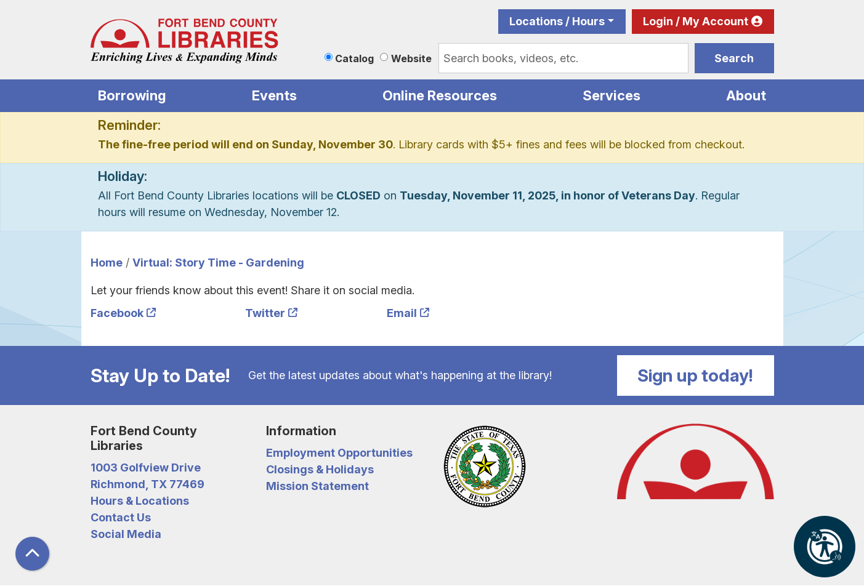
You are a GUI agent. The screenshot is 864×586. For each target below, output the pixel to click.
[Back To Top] (32, 554)
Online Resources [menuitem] (439, 95)
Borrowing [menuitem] (132, 95)
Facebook (117, 313)
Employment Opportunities (339, 452)
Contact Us (121, 517)
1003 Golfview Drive (146, 467)
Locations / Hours (557, 21)
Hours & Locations (140, 500)
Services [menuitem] (611, 95)
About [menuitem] (746, 95)
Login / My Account (695, 21)
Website (411, 58)
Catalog (354, 58)
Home (107, 262)
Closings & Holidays (320, 469)
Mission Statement (317, 486)
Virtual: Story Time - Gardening (218, 262)
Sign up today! (695, 375)
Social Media (126, 534)
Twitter (265, 313)
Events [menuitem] (274, 95)
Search (734, 58)
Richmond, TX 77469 (147, 484)
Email (402, 313)
